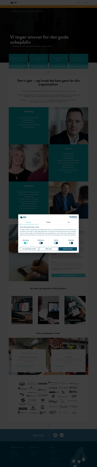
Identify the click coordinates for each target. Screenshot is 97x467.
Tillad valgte (48, 249)
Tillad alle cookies (68, 249)
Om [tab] (69, 222)
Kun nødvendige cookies (29, 249)
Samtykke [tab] (28, 222)
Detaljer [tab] (48, 222)
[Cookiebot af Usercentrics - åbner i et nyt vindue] (71, 217)
